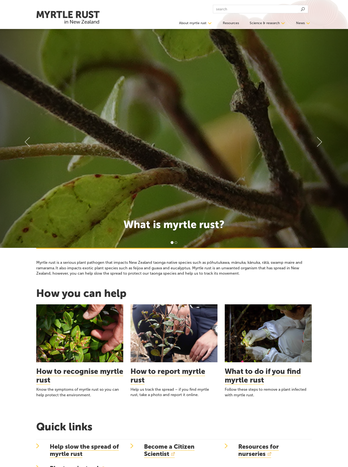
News (300, 23)
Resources (231, 23)
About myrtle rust (192, 23)
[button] (26, 138)
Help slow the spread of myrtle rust (84, 450)
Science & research (265, 23)
